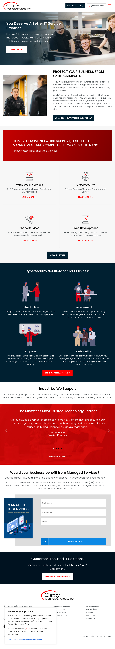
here (28, 628)
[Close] (54, 609)
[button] (6, 440)
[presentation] (59, 539)
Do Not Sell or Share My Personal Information (27, 639)
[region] (31, 625)
